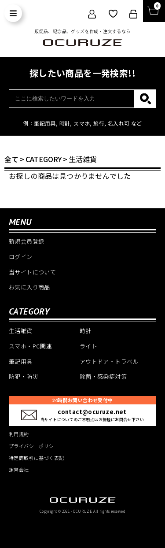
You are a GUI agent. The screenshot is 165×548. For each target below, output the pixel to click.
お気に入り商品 (29, 287)
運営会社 (19, 469)
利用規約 (19, 433)
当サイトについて (32, 272)
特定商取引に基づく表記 (36, 457)
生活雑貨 (83, 159)
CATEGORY (44, 159)
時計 (86, 330)
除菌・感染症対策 (103, 376)
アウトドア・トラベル (109, 361)
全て (11, 159)
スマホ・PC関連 (30, 346)
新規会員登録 (26, 241)
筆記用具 (21, 361)
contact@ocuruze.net (92, 411)
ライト (88, 346)
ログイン (21, 256)
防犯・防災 (23, 376)
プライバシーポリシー (34, 445)
